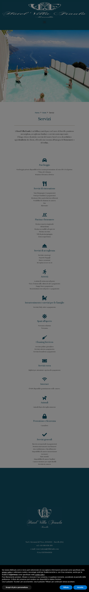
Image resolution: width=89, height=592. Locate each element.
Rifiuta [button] (66, 587)
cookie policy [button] (39, 575)
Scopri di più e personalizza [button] (17, 587)
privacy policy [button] (7, 572)
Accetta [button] (80, 587)
